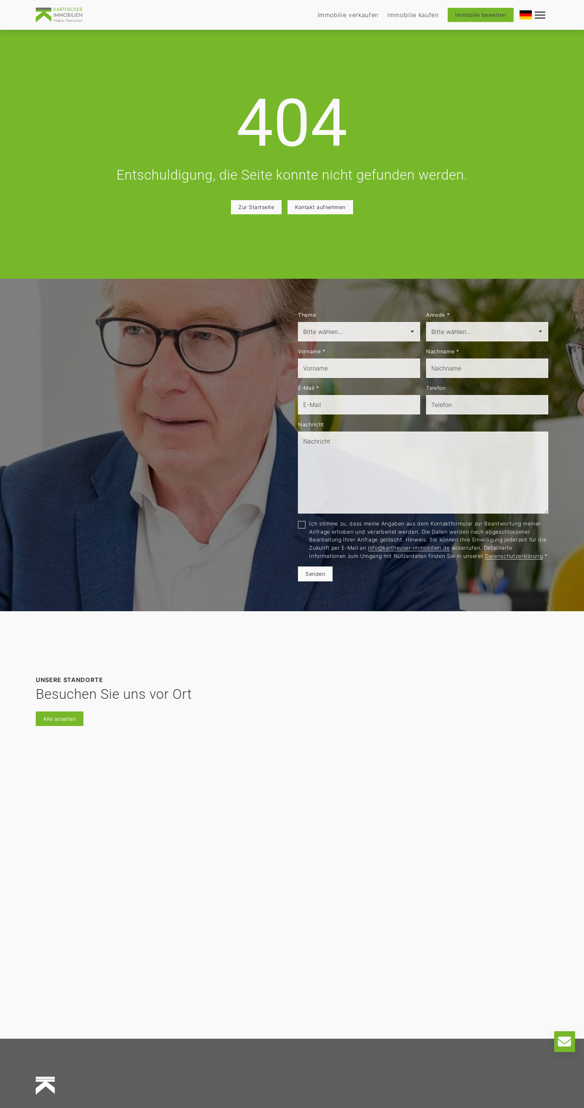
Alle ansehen (59, 719)
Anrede (438, 315)
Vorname (312, 351)
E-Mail (308, 388)
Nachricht (311, 424)
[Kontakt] (564, 1041)
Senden (315, 574)
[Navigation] (540, 15)
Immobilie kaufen (413, 15)
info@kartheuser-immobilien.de (409, 547)
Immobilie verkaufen (348, 15)
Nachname (442, 351)
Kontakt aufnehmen (320, 207)
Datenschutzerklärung (514, 556)
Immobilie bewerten (480, 15)
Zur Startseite (256, 207)
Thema (307, 315)
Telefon (436, 388)
